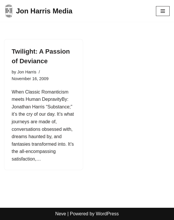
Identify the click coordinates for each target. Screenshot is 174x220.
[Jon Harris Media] (38, 11)
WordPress (107, 213)
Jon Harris (26, 72)
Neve (60, 213)
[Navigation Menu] (163, 11)
